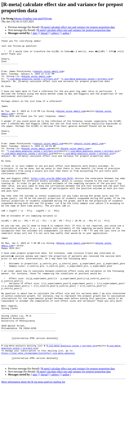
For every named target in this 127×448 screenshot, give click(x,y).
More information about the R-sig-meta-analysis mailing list (33, 445)
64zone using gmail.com (36, 83)
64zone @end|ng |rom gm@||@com (33, 18)
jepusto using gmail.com (48, 77)
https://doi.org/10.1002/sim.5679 (51, 205)
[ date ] (35, 33)
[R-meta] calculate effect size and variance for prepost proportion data (78, 27)
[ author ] (66, 33)
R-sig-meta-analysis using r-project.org (71, 405)
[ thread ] (44, 33)
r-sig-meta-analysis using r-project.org (33, 86)
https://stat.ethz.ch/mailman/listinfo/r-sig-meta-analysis (38, 414)
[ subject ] (55, 33)
